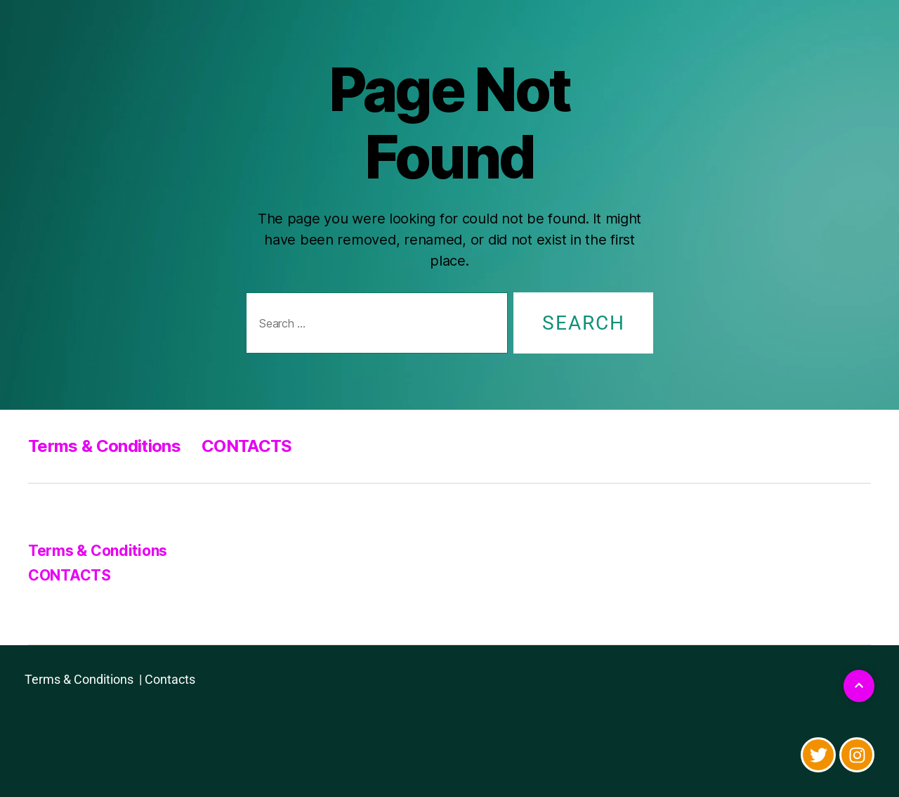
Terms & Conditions (104, 446)
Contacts (170, 679)
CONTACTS (247, 446)
